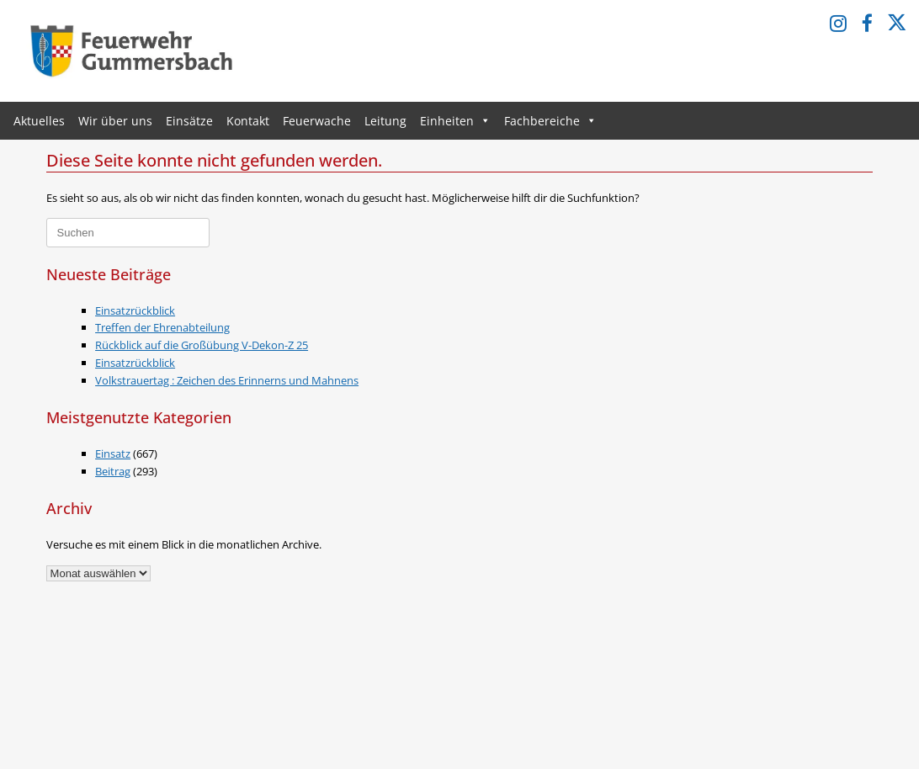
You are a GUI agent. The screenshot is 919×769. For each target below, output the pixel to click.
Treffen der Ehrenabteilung (162, 327)
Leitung (385, 121)
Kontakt (247, 121)
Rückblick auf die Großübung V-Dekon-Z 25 (201, 345)
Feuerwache (317, 121)
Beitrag (112, 471)
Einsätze (189, 121)
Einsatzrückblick (135, 310)
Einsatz (112, 453)
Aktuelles (39, 121)
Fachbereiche (550, 121)
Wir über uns (115, 121)
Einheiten (455, 121)
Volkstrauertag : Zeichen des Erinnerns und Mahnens (227, 380)
